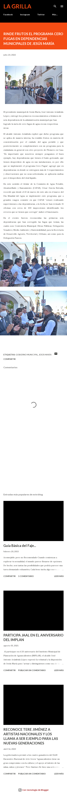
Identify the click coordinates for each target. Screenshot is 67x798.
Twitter (41, 14)
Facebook (8, 14)
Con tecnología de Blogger (33, 790)
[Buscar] (55, 5)
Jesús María (45, 354)
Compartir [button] (9, 359)
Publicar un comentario (32, 670)
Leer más (59, 576)
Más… (55, 14)
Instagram (25, 14)
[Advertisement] (33, 464)
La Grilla (17, 6)
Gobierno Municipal (27, 354)
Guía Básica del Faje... (19, 545)
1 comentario (26, 576)
